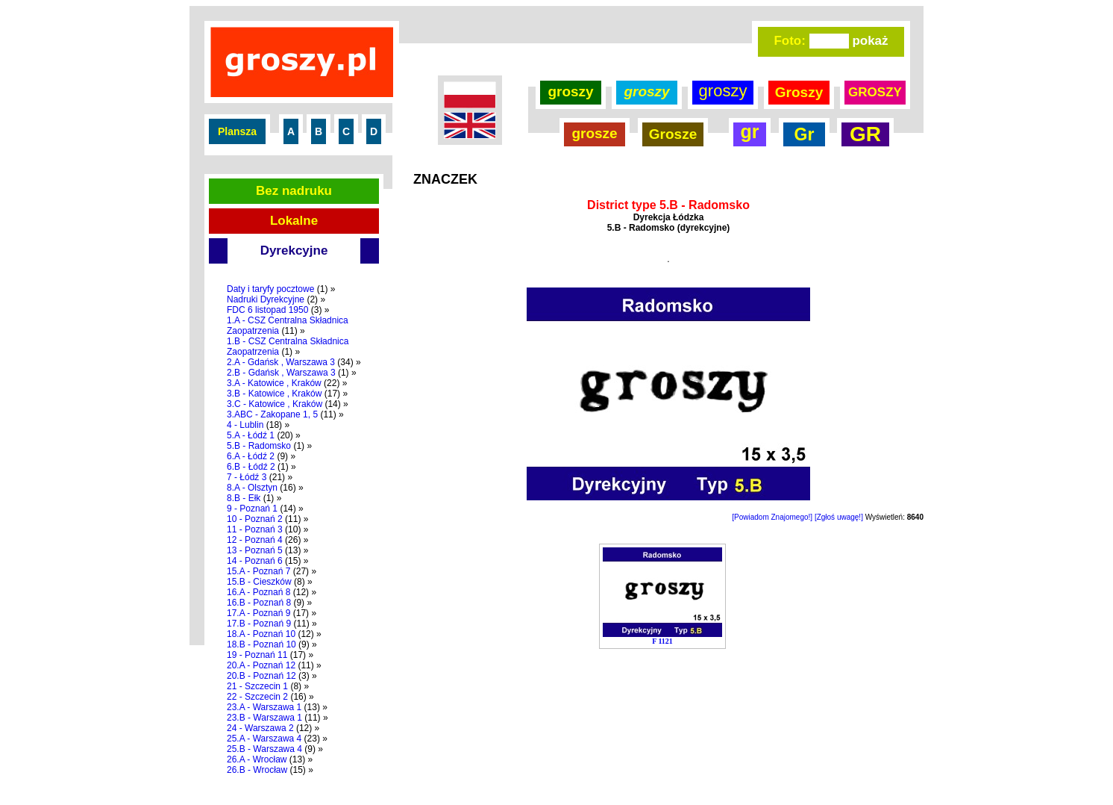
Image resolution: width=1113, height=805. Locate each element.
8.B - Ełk (243, 498)
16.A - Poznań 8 (258, 592)
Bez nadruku (294, 191)
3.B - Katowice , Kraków (274, 393)
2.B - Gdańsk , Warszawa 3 (281, 372)
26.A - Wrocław (256, 759)
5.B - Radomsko (259, 446)
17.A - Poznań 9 (258, 613)
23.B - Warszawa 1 (264, 717)
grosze (594, 133)
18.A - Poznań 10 (261, 634)
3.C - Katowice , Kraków (274, 404)
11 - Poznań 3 (255, 529)
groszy (570, 91)
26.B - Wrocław (257, 770)
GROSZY (875, 92)
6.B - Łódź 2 (251, 466)
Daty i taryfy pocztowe (270, 289)
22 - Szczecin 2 (257, 696)
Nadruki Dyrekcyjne (265, 299)
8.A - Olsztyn (252, 487)
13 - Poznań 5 (255, 550)
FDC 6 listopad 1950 (267, 310)
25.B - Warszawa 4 (264, 749)
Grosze (673, 134)
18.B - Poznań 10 (261, 644)
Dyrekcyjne (294, 250)
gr (750, 131)
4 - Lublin (245, 425)
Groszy (799, 92)
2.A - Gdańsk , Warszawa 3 (281, 362)
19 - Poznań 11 (257, 655)
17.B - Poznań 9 (259, 623)
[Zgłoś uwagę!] (839, 517)
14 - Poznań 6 (255, 561)
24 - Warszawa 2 (260, 728)
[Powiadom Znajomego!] (772, 517)
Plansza (237, 131)
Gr (804, 134)
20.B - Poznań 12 (261, 676)
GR (865, 134)
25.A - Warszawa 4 (264, 738)
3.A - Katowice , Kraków (274, 383)
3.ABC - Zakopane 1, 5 (272, 414)
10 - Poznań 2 (255, 519)
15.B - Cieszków (259, 581)
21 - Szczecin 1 (257, 686)
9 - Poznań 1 (252, 508)
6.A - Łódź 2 (251, 456)
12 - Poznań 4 (255, 540)
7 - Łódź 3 (246, 477)
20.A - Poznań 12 (261, 665)
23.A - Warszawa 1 (264, 707)
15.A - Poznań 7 (258, 571)
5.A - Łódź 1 (251, 435)
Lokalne (294, 221)
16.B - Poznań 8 (259, 602)
